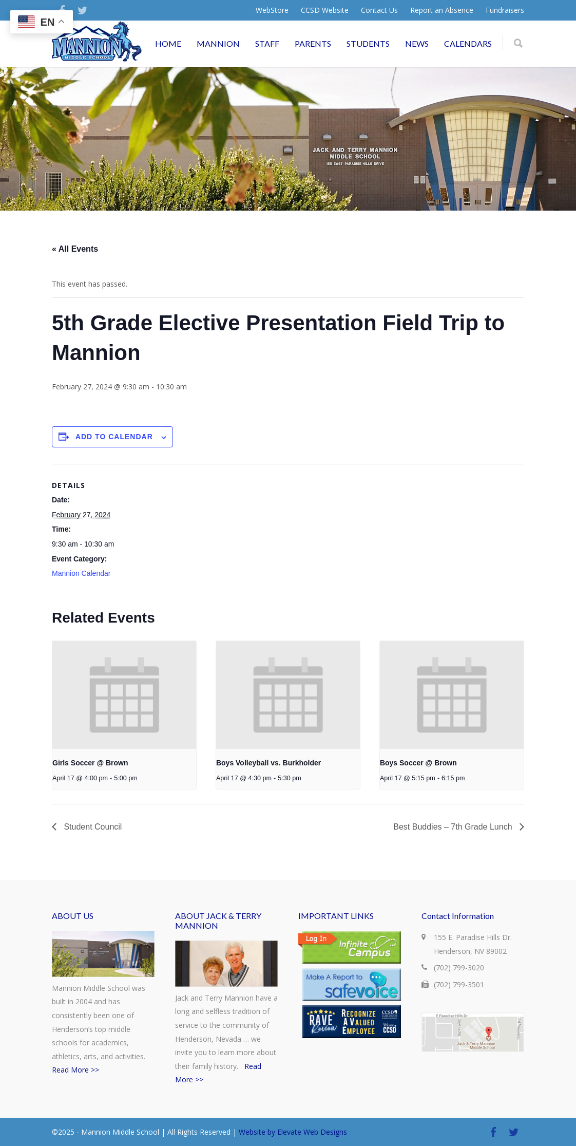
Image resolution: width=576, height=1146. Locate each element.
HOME (168, 43)
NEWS (417, 43)
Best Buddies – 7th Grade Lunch (453, 826)
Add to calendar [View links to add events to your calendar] (114, 436)
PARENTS (313, 43)
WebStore (272, 10)
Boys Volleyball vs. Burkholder (268, 763)
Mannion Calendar (81, 573)
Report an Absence (441, 10)
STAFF (267, 43)
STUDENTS (368, 43)
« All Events (75, 249)
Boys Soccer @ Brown (418, 763)
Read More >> (75, 1070)
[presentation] (124, 695)
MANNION (218, 43)
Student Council (92, 826)
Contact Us (379, 10)
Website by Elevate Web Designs (293, 1132)
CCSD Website (325, 10)
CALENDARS (468, 43)
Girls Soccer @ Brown (90, 763)
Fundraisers (505, 10)
